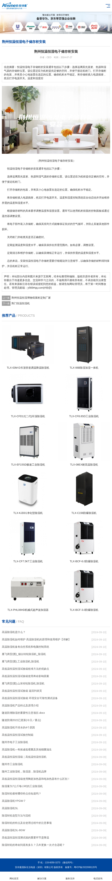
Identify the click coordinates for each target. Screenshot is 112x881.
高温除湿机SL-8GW (13, 830)
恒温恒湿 (12, 168)
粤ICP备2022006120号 (85, 867)
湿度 (20, 202)
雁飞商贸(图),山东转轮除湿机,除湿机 (23, 683)
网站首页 (14, 876)
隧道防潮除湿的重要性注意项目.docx (23, 712)
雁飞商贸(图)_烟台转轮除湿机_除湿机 (24, 654)
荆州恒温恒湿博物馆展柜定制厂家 (31, 297)
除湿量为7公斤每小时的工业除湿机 (22, 786)
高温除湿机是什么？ (13, 632)
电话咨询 (98, 876)
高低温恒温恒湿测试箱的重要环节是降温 (25, 837)
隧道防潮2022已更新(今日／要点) (21, 720)
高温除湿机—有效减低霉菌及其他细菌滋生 (27, 749)
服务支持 (70, 876)
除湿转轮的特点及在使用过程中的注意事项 (27, 822)
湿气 (41, 176)
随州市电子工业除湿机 (15, 742)
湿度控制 (72, 197)
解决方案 (42, 876)
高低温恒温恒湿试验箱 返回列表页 (22, 690)
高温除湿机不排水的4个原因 (18, 727)
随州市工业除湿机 (12, 764)
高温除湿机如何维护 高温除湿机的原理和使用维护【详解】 (36, 639)
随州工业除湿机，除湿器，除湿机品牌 (24, 771)
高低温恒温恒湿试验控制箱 (17, 734)
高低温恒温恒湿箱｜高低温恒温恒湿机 (24, 756)
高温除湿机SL (10, 808)
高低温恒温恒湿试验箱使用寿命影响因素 (25, 676)
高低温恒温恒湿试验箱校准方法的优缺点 (25, 668)
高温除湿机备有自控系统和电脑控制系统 (25, 646)
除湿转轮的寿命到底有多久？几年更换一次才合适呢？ (33, 844)
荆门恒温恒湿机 (20, 303)
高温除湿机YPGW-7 (13, 800)
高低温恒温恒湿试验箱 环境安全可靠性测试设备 (30, 698)
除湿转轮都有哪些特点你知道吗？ (21, 793)
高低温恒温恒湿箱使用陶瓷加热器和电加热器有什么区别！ (36, 778)
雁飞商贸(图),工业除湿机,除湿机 (20, 661)
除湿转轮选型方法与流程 (16, 815)
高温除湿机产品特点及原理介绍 (20, 705)
